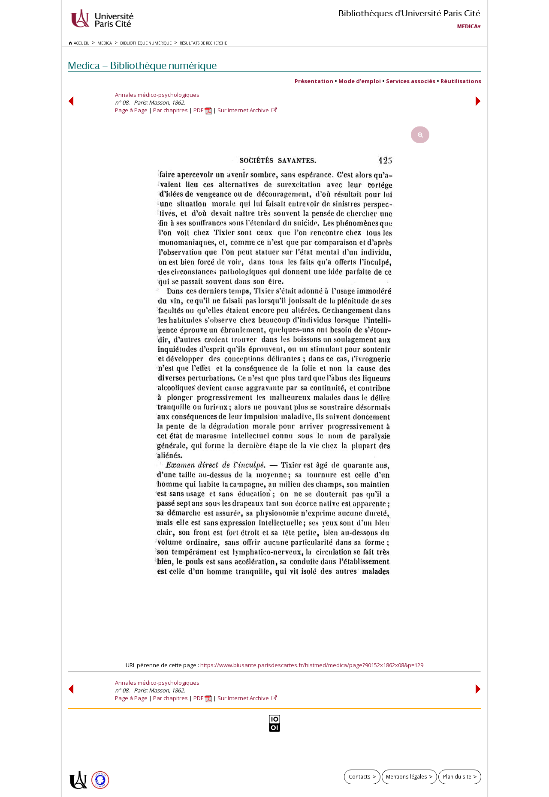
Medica (467, 27)
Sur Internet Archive (243, 110)
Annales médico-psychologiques (157, 95)
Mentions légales (406, 776)
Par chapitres (170, 110)
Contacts (360, 776)
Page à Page (131, 110)
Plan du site (457, 776)
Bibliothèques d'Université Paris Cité (409, 13)
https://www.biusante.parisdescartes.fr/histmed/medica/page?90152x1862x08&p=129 (311, 665)
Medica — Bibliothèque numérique (142, 65)
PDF (202, 110)
